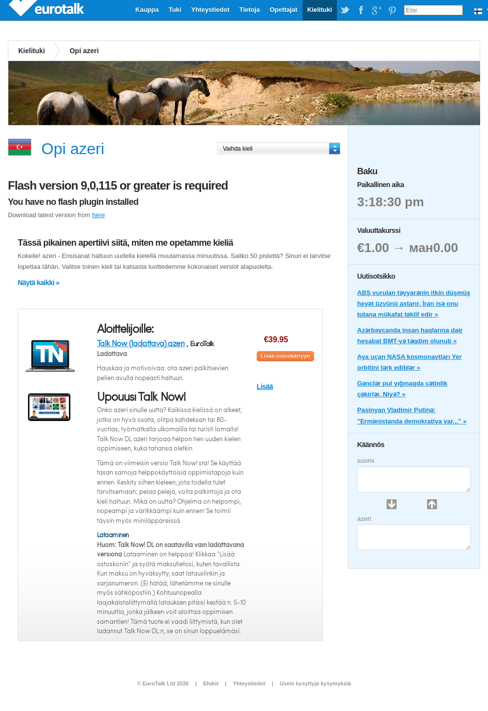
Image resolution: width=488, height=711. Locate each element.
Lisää (265, 386)
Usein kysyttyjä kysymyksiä (315, 683)
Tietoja (249, 9)
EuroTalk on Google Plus (376, 10)
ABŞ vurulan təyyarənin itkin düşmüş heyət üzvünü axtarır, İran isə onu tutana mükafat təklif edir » (413, 303)
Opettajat (283, 9)
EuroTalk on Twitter (345, 10)
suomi (365, 460)
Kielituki (320, 9)
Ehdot (210, 683)
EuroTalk (47, 10)
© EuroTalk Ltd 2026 (163, 683)
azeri (364, 518)
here (98, 215)
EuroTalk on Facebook (360, 10)
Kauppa (147, 9)
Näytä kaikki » (39, 283)
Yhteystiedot (210, 9)
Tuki (175, 9)
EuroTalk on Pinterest (392, 10)
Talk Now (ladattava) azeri (140, 343)
